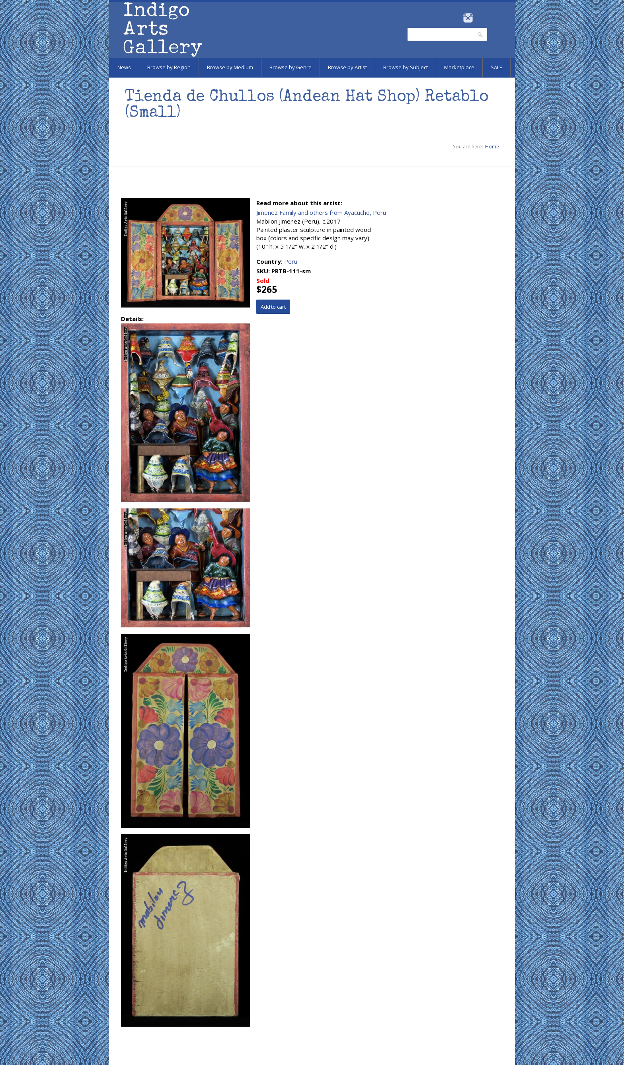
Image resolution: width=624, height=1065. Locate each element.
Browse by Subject (405, 67)
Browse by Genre (290, 67)
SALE (496, 67)
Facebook (457, 18)
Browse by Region (169, 67)
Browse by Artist (347, 67)
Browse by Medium (230, 67)
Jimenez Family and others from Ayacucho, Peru (321, 212)
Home (492, 146)
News (124, 67)
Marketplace (459, 67)
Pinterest (480, 18)
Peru (290, 261)
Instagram (468, 18)
